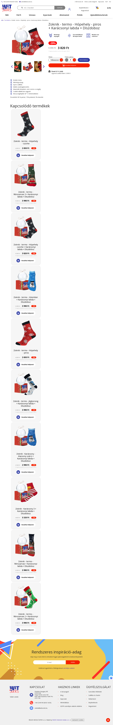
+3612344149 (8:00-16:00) (9, 2)
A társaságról (64, 692)
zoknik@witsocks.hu (25, 2)
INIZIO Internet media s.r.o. (61, 720)
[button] (78, 9)
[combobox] (55, 60)
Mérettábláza (84, 60)
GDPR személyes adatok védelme (71, 706)
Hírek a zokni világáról (90, 2)
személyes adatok (69, 668)
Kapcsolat (101, 2)
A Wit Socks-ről (79, 2)
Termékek (7, 20)
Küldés (73, 662)
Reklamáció (92, 699)
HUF (106, 2)
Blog (61, 695)
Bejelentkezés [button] (93, 703)
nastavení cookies (77, 720)
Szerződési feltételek (95, 692)
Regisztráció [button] (92, 706)
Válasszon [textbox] (55, 60)
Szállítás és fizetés (94, 695)
